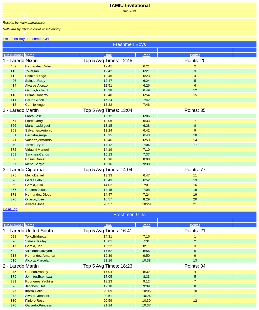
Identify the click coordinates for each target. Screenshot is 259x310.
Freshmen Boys (14, 39)
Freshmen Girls (38, 39)
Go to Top (10, 209)
